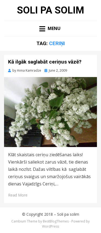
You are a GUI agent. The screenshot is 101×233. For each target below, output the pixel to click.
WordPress (50, 226)
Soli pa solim (50, 10)
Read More (17, 195)
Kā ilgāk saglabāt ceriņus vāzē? (44, 62)
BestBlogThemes (56, 221)
